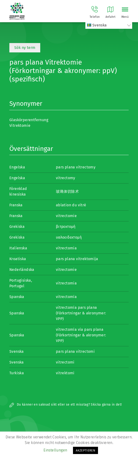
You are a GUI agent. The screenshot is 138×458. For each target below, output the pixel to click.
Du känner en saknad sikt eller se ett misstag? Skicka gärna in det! (65, 405)
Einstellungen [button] (55, 450)
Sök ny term (24, 47)
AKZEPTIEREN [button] (85, 450)
